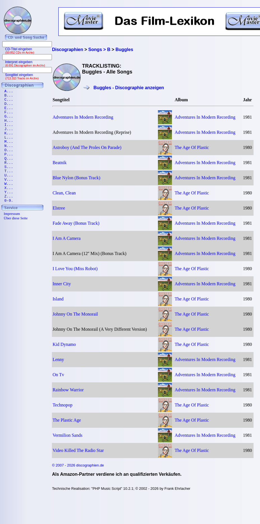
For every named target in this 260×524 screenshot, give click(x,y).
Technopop (62, 405)
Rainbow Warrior (68, 389)
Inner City (61, 283)
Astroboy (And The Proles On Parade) (86, 147)
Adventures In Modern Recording (82, 117)
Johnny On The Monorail (75, 314)
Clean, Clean (64, 192)
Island (57, 299)
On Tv (58, 374)
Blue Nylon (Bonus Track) (76, 177)
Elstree (58, 208)
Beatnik (59, 162)
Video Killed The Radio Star (78, 450)
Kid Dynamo (64, 344)
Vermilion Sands (67, 435)
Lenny (58, 359)
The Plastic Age (66, 420)
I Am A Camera (66, 238)
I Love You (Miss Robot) (74, 268)
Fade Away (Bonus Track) (75, 223)
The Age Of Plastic (192, 147)
